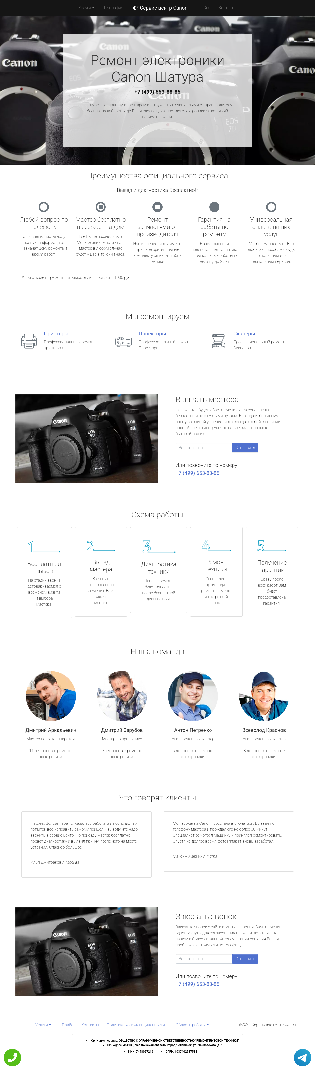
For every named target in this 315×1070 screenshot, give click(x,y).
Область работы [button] (191, 1025)
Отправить (245, 447)
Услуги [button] (85, 7)
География (113, 7)
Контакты (227, 7)
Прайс (203, 7)
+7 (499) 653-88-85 (158, 92)
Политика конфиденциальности (136, 1025)
